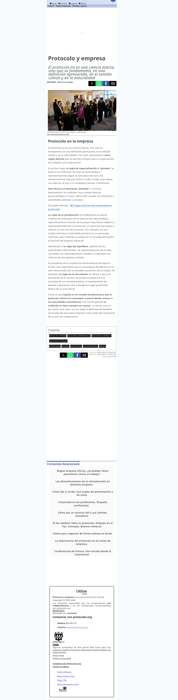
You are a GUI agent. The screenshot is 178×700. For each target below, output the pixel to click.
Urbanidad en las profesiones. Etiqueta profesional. (83, 503)
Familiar (63, 3)
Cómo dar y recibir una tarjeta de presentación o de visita (82, 493)
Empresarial (55, 346)
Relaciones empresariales (79, 336)
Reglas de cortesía (58, 336)
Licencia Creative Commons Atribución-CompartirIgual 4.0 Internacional (82, 651)
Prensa (102, 346)
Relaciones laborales (101, 336)
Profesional (76, 346)
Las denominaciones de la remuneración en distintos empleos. (83, 483)
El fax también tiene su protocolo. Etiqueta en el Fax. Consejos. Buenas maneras (83, 524)
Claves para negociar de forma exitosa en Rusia (82, 533)
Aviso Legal (58, 655)
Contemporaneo (90, 346)
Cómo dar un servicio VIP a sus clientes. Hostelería (83, 514)
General (65, 346)
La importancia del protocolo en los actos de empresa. (82, 542)
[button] (91, 83)
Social (54, 3)
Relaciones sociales (58, 341)
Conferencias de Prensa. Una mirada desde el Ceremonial (82, 553)
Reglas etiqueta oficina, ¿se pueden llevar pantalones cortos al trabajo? (83, 472)
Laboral (74, 3)
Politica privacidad (62, 658)
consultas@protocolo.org (77, 627)
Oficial (83, 3)
